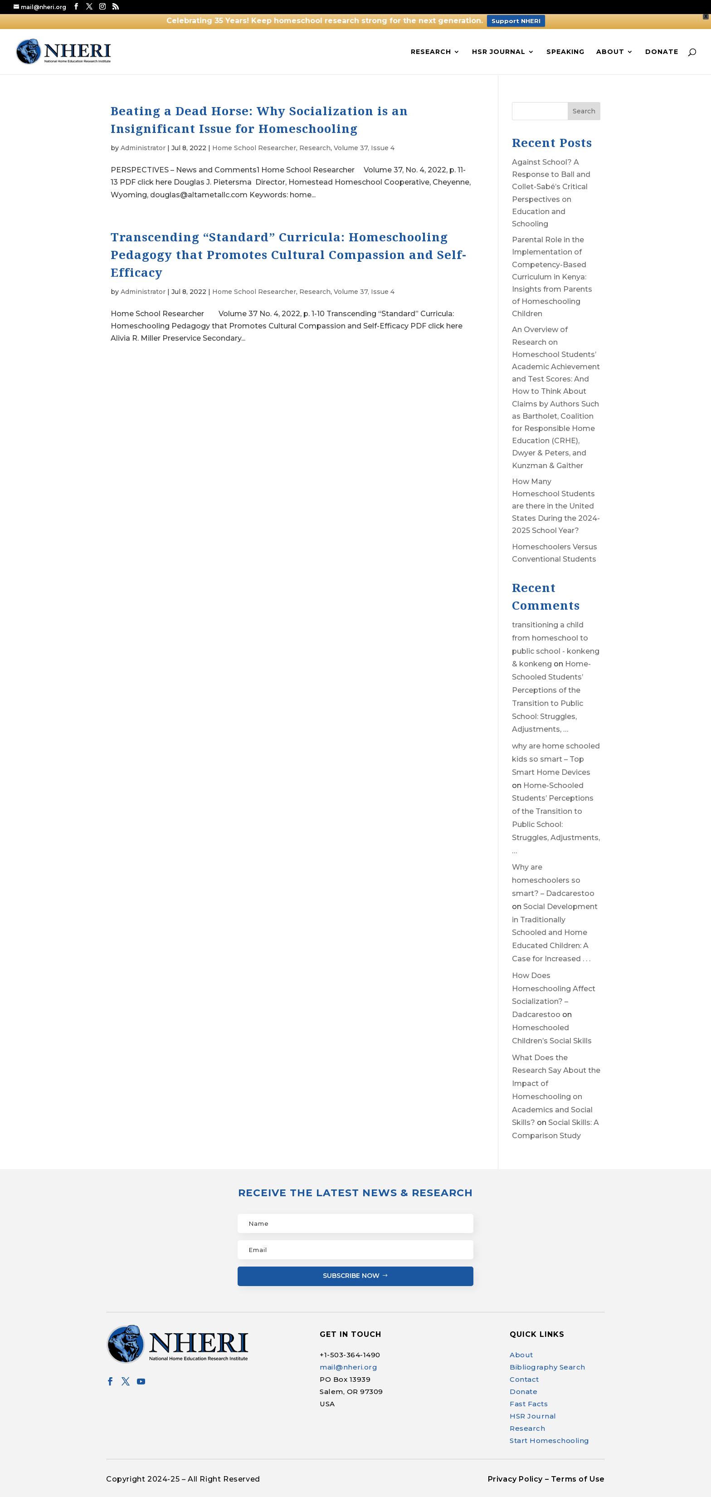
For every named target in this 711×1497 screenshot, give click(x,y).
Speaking (565, 52)
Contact (524, 1379)
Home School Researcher (254, 148)
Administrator (143, 148)
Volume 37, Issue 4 (364, 148)
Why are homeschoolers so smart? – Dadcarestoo (553, 880)
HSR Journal (499, 52)
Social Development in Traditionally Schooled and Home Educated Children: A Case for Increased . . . (555, 932)
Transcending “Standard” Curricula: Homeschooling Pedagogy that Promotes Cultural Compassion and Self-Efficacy (289, 254)
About (610, 52)
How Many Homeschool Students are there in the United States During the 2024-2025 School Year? (556, 506)
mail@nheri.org (348, 1367)
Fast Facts (529, 1403)
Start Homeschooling (549, 1440)
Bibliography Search (547, 1367)
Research (431, 52)
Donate (661, 52)
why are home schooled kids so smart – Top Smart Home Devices (556, 759)
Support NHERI (516, 20)
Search (584, 111)
